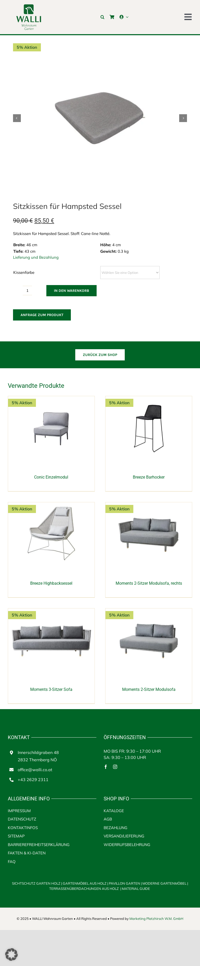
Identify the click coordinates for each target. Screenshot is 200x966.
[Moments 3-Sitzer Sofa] (51, 611)
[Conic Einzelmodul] (51, 398)
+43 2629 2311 (33, 779)
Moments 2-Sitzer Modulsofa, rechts (149, 583)
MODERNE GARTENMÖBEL (164, 883)
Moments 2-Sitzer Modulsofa (149, 689)
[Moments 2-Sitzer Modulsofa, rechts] (148, 505)
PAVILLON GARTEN (124, 883)
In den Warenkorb (71, 290)
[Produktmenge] (27, 290)
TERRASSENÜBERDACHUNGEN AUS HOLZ (84, 888)
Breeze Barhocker (149, 477)
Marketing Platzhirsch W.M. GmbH (156, 918)
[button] (102, 17)
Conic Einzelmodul (51, 477)
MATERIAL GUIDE (136, 888)
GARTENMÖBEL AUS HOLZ (85, 883)
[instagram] (115, 767)
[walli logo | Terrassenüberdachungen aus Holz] (29, 5)
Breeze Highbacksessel (51, 583)
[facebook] (106, 767)
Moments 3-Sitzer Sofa (51, 689)
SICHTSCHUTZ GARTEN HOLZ (37, 883)
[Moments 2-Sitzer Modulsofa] (148, 611)
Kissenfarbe (23, 272)
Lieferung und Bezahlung (36, 257)
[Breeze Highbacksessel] (51, 505)
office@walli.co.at (35, 769)
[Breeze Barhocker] (148, 398)
